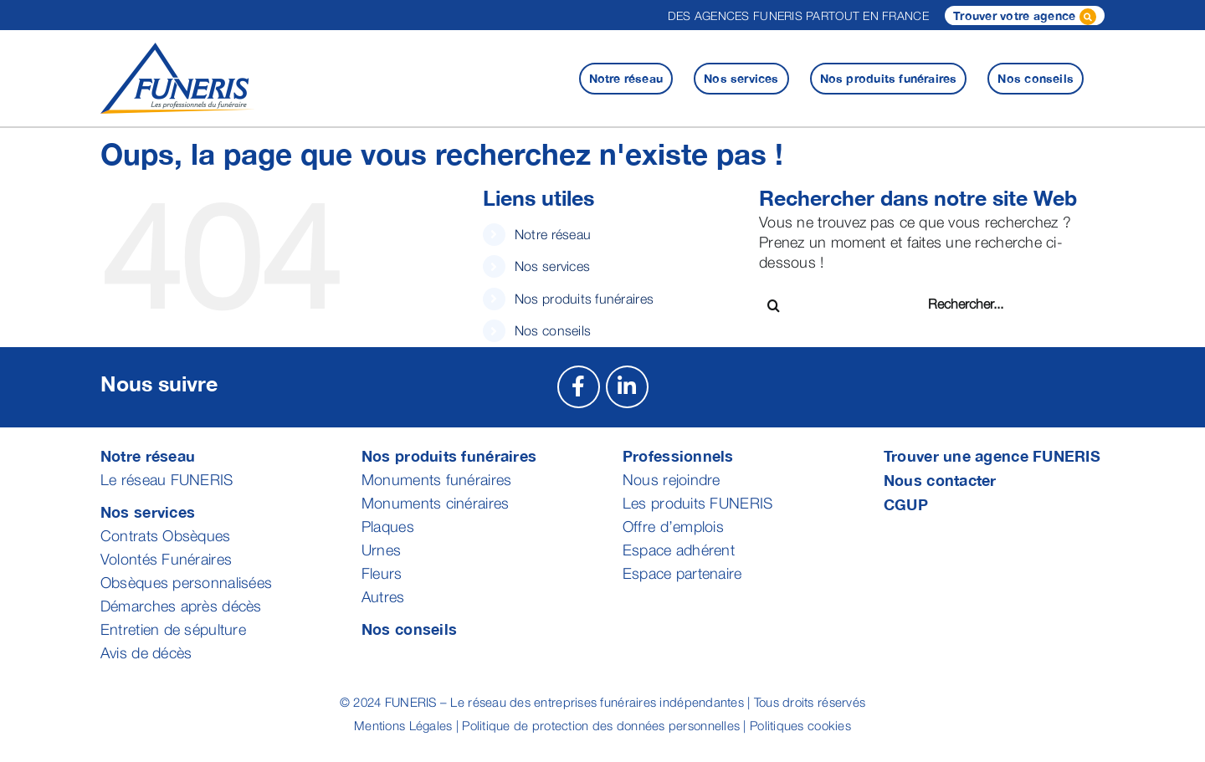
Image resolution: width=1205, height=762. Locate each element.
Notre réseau (553, 234)
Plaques (388, 526)
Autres (383, 597)
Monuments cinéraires (435, 503)
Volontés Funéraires (166, 559)
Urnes (381, 550)
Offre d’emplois (673, 526)
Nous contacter (940, 480)
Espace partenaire (682, 573)
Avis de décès (146, 653)
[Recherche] (773, 305)
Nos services (552, 266)
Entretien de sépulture (173, 629)
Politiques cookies (800, 725)
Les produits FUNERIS (697, 503)
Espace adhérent (679, 550)
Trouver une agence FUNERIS (992, 456)
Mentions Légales (403, 725)
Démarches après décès (181, 606)
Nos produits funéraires (584, 298)
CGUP (906, 504)
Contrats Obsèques (165, 536)
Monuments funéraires (436, 479)
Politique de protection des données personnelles (601, 725)
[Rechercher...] (988, 304)
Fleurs (382, 573)
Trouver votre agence (1024, 16)
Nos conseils (553, 330)
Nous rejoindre (671, 479)
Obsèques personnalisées (186, 582)
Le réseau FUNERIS (166, 479)
